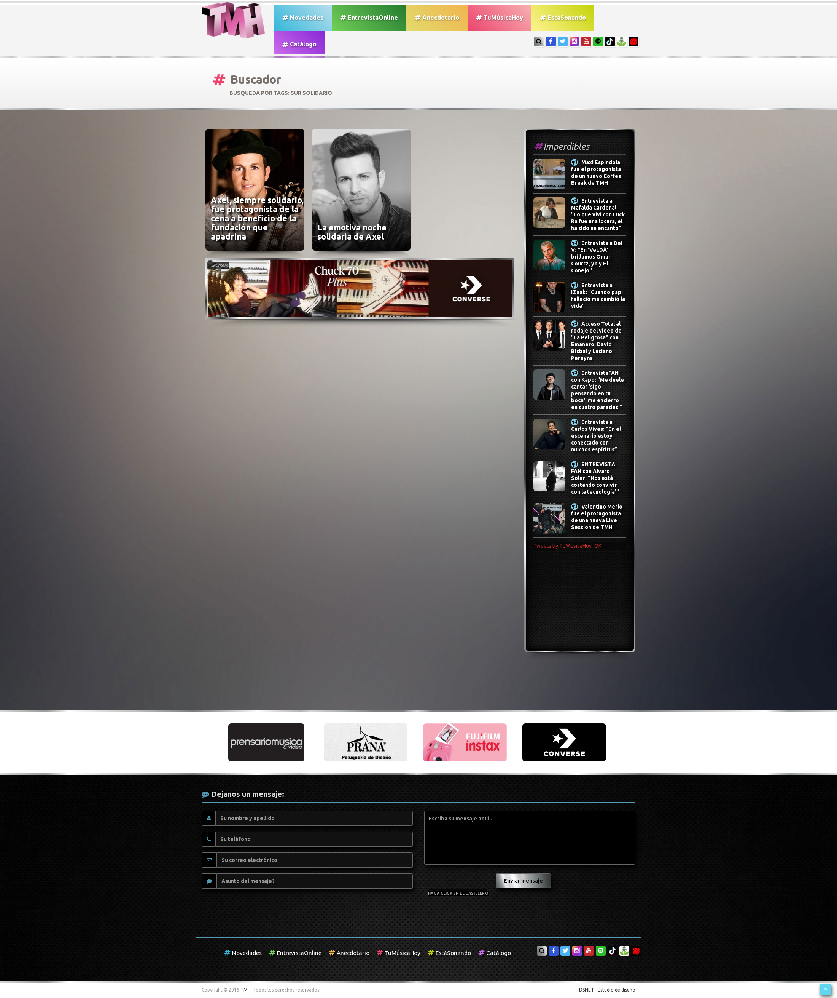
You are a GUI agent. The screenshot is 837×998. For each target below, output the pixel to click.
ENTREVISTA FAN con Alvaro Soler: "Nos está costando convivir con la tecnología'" (595, 478)
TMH (245, 989)
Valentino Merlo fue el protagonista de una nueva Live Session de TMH (596, 517)
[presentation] (459, 878)
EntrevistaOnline (369, 17)
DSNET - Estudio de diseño (607, 989)
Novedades (302, 17)
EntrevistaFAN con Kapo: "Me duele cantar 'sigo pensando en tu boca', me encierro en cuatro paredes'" (597, 390)
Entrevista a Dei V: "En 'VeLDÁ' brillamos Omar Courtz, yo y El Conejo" (596, 256)
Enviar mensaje (523, 881)
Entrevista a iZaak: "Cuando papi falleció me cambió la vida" (598, 295)
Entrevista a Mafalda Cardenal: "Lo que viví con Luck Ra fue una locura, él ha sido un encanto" (598, 214)
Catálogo (299, 44)
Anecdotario (437, 17)
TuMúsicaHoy (499, 17)
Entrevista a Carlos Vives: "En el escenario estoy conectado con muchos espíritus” (596, 436)
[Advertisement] (580, 605)
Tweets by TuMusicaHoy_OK (567, 546)
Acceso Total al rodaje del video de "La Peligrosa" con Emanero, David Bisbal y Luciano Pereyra (596, 341)
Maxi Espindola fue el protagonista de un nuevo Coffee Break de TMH (596, 172)
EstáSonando (563, 17)
